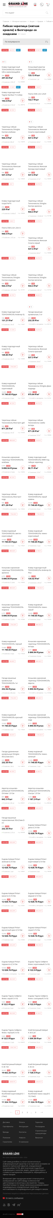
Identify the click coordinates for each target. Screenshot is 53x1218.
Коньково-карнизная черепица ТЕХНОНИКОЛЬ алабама (12, 459)
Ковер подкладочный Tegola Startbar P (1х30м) (12, 93)
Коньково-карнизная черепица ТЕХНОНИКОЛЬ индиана (12, 607)
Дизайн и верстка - (13, 1214)
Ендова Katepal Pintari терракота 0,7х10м (11, 963)
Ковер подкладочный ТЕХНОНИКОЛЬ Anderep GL (13, 313)
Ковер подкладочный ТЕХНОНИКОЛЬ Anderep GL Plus (39, 570)
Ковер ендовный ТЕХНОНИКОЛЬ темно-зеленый (37, 754)
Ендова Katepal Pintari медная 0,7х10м (37, 894)
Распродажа (40, 1126)
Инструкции (23, 1126)
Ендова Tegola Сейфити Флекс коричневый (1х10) (39, 963)
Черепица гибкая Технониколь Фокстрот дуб (13, 421)
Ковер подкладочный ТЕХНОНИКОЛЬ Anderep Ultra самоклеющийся (12, 69)
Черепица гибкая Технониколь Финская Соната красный (37, 349)
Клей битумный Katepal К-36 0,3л (38, 1031)
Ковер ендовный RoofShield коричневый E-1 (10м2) (13, 1093)
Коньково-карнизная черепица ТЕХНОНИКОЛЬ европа (39, 680)
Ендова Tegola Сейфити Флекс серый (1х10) (11, 997)
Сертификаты (8, 1126)
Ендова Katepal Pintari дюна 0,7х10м (37, 826)
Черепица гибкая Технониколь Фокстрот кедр (11, 496)
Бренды (6, 1132)
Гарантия (39, 1122)
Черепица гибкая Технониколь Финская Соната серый (37, 240)
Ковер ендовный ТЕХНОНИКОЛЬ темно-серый (37, 607)
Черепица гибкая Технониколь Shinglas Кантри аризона (37, 203)
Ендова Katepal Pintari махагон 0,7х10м (11, 894)
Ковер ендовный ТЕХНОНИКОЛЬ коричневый (9, 386)
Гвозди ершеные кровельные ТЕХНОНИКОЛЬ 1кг (10, 680)
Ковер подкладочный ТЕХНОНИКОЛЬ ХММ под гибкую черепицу (38, 459)
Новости (22, 1138)
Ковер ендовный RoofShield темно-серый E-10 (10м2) (39, 1093)
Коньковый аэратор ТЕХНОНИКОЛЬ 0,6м (36, 68)
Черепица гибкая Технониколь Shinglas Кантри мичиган (37, 277)
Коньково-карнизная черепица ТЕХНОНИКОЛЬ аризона (12, 570)
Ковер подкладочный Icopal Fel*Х (11, 202)
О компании (23, 1142)
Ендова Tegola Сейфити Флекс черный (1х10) (11, 1031)
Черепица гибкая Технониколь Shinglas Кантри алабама (11, 129)
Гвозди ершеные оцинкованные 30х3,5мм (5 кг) (13, 820)
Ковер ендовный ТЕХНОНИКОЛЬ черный (12, 642)
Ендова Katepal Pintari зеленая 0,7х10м (11, 860)
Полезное (6, 1138)
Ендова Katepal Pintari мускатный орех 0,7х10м (12, 928)
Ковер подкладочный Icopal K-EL (11, 347)
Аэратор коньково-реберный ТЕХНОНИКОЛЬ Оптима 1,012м (13, 791)
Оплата (22, 1122)
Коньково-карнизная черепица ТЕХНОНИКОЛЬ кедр (39, 717)
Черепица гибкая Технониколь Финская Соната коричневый (37, 129)
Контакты (22, 1132)
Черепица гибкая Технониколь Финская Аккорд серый (11, 166)
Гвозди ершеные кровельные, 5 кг (35, 313)
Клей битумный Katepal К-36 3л (38, 1065)
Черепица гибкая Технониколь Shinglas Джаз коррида (39, 386)
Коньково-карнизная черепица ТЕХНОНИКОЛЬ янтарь (39, 644)
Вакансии (39, 1138)
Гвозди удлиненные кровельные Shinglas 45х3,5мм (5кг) (10, 754)
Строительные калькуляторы (41, 1132)
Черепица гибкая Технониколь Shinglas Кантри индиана (11, 277)
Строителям (7, 1142)
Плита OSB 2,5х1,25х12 (11, 228)
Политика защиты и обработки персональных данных (26, 1193)
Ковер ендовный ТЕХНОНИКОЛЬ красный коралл (12, 717)
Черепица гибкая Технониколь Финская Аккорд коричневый (37, 166)
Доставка (6, 1122)
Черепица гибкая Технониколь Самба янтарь (36, 422)
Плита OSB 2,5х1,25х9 (37, 94)
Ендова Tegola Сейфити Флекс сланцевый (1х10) (38, 997)
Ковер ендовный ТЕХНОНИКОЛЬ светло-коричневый (11, 533)
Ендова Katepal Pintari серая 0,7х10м (37, 928)
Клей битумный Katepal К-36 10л (11, 1065)
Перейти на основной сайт (17, 6)
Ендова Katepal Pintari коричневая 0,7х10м (37, 860)
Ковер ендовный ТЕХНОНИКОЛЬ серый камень (37, 496)
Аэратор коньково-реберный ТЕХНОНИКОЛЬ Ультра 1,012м (39, 791)
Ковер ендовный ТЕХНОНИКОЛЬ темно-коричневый (37, 533)
